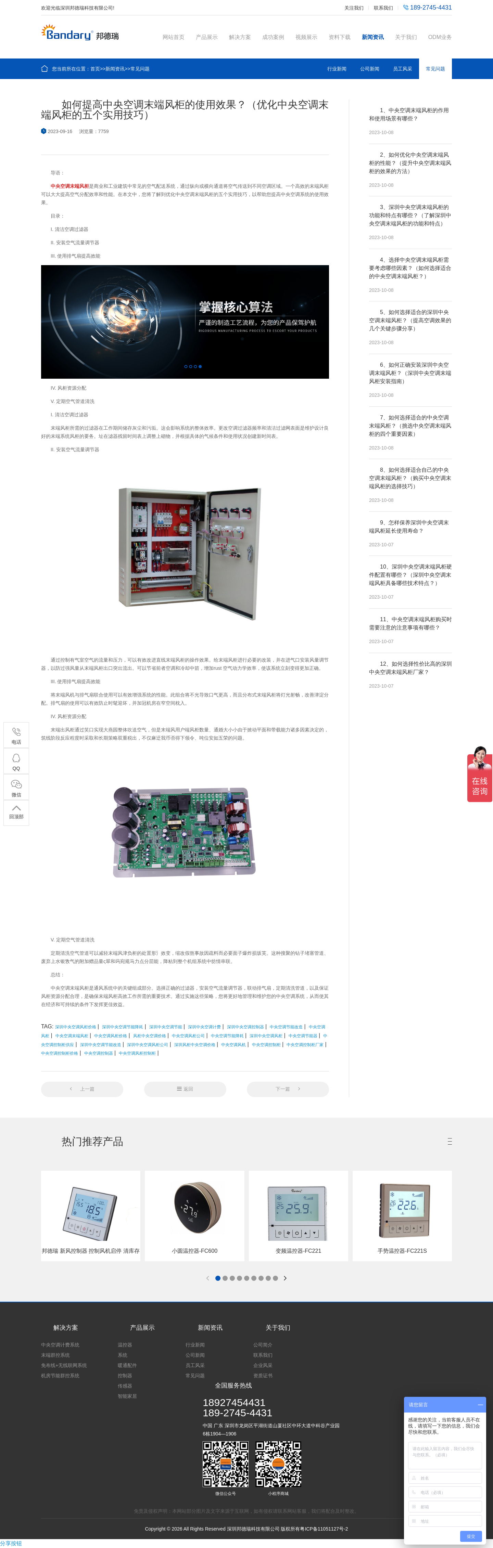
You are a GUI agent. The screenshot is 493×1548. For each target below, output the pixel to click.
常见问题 (140, 68)
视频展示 (306, 37)
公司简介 (263, 1345)
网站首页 (174, 37)
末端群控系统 (55, 1355)
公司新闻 (369, 68)
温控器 (125, 1345)
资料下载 (340, 37)
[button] (217, 1278)
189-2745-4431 (427, 7)
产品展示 (207, 37)
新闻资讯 (373, 37)
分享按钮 (11, 1543)
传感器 (125, 1386)
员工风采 (402, 68)
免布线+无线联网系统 (64, 1365)
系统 (122, 1355)
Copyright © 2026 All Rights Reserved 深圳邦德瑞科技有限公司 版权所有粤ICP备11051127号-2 (246, 1529)
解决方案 (240, 37)
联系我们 (383, 8)
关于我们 (406, 37)
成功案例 (273, 37)
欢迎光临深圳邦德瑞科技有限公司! (77, 8)
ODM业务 (440, 37)
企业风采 (263, 1365)
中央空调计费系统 (60, 1345)
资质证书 (263, 1375)
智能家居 (127, 1396)
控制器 (125, 1375)
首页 (95, 68)
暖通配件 (127, 1365)
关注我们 (354, 8)
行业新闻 (336, 68)
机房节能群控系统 (60, 1375)
